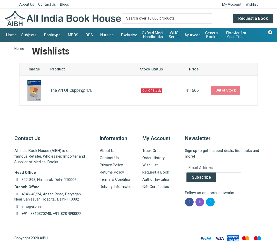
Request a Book (253, 18)
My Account (231, 4)
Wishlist (251, 4)
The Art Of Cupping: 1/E (71, 90)
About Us (26, 4)
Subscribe (201, 177)
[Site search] (162, 18)
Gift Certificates (155, 186)
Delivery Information (117, 186)
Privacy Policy (111, 165)
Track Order (152, 150)
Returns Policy (112, 172)
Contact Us (47, 4)
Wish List (150, 165)
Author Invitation (156, 179)
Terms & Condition (115, 179)
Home (19, 49)
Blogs (64, 4)
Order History (153, 158)
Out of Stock (225, 90)
